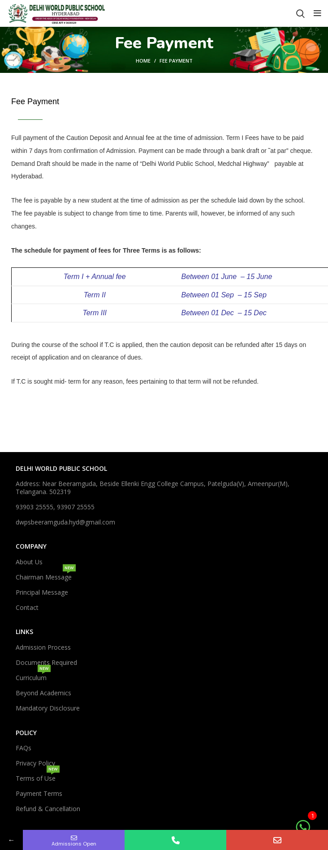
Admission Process (43, 647)
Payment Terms (39, 793)
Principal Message (42, 592)
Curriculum (33, 676)
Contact (27, 607)
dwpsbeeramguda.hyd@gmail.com (65, 522)
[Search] (300, 13)
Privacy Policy (35, 763)
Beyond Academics (43, 693)
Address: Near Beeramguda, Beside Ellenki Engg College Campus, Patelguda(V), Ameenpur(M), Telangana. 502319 (152, 487)
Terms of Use (38, 776)
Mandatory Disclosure (48, 708)
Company (31, 546)
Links (24, 631)
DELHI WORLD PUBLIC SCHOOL (61, 468)
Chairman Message (46, 575)
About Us (29, 562)
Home (143, 60)
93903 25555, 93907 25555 (55, 507)
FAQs (23, 748)
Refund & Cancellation (48, 808)
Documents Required (46, 662)
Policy (26, 732)
